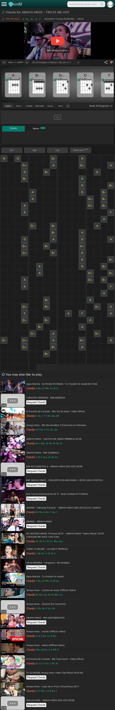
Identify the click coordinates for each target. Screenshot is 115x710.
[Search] (102, 4)
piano (18, 106)
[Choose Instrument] (68, 105)
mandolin (39, 106)
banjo (50, 106)
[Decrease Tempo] (4, 62)
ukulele (29, 106)
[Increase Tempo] (26, 62)
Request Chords (36, 402)
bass (60, 106)
